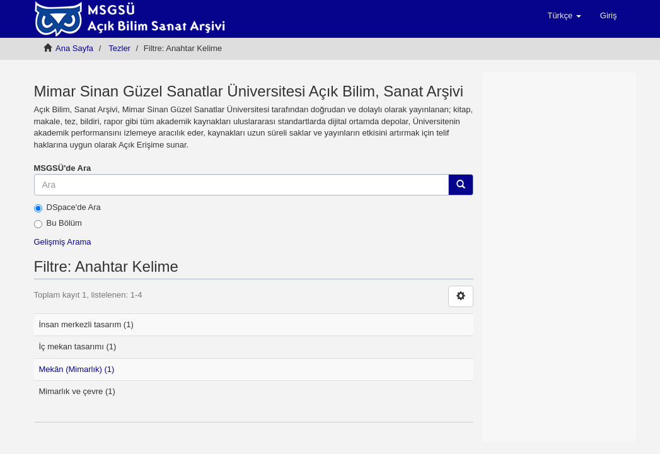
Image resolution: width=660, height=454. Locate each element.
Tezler (119, 48)
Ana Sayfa (74, 48)
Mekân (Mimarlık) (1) (77, 369)
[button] (564, 16)
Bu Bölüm (58, 223)
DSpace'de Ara (67, 207)
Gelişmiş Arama (62, 242)
